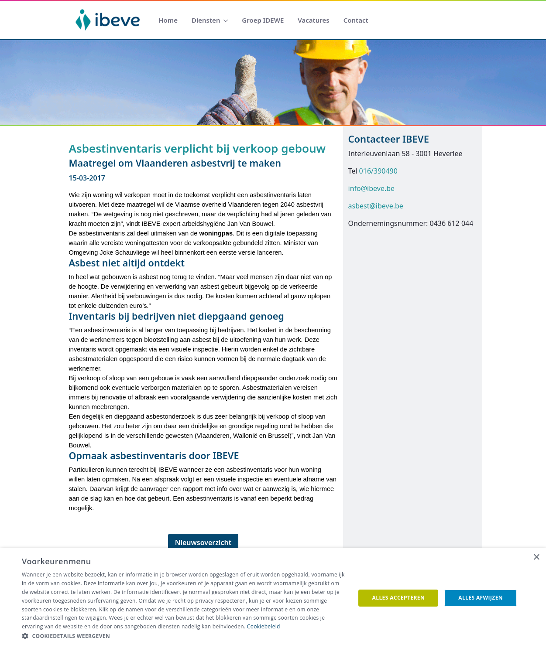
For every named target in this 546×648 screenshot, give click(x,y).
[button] (184, 636)
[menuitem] (168, 20)
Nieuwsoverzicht (203, 542)
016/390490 (378, 171)
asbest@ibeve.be (375, 206)
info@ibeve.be (371, 188)
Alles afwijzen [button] (480, 597)
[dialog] (273, 598)
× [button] (536, 557)
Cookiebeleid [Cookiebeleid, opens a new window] (263, 626)
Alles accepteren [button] (398, 597)
